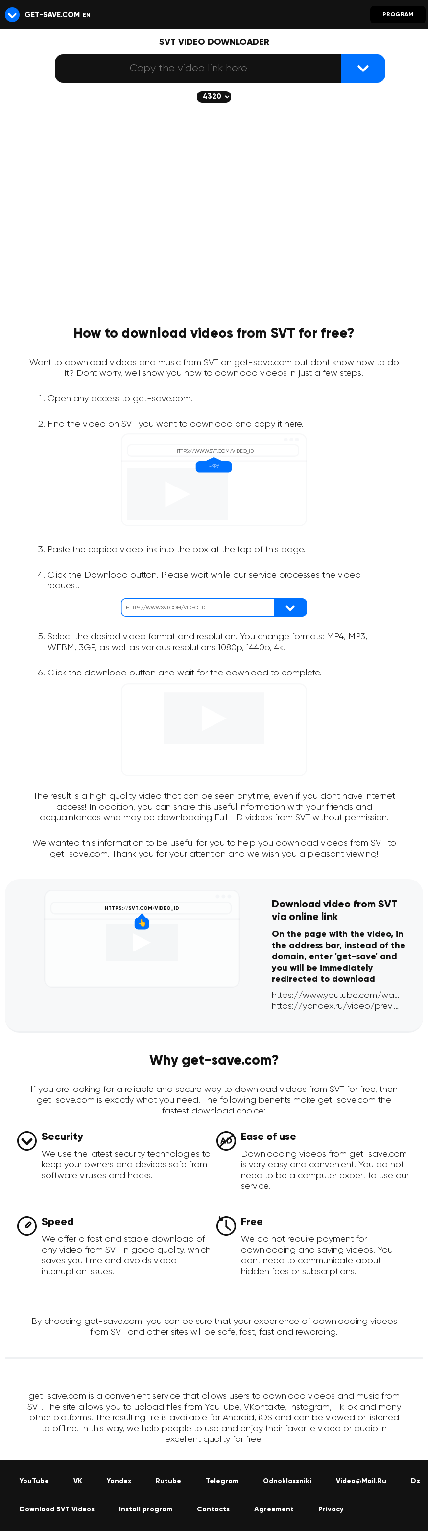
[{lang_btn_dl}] (363, 68)
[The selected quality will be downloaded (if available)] (214, 97)
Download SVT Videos (57, 1509)
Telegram (222, 1481)
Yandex (119, 1481)
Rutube (168, 1481)
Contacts (213, 1509)
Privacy (330, 1509)
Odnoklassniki (287, 1481)
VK (77, 1481)
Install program (145, 1509)
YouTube (34, 1481)
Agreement (274, 1509)
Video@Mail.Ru (361, 1481)
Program (397, 15)
